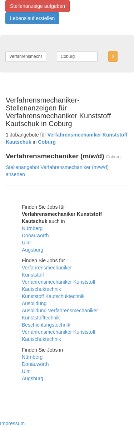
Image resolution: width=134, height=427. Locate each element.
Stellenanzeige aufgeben (37, 6)
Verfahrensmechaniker (47, 267)
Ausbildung (34, 303)
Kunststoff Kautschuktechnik (53, 296)
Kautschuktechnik (41, 289)
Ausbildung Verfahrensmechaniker (60, 310)
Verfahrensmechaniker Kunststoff (58, 282)
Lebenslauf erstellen (32, 18)
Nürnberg (32, 228)
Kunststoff (33, 275)
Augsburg (32, 250)
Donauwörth (35, 235)
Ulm (26, 242)
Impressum (12, 423)
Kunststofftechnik (41, 318)
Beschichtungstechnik (46, 325)
